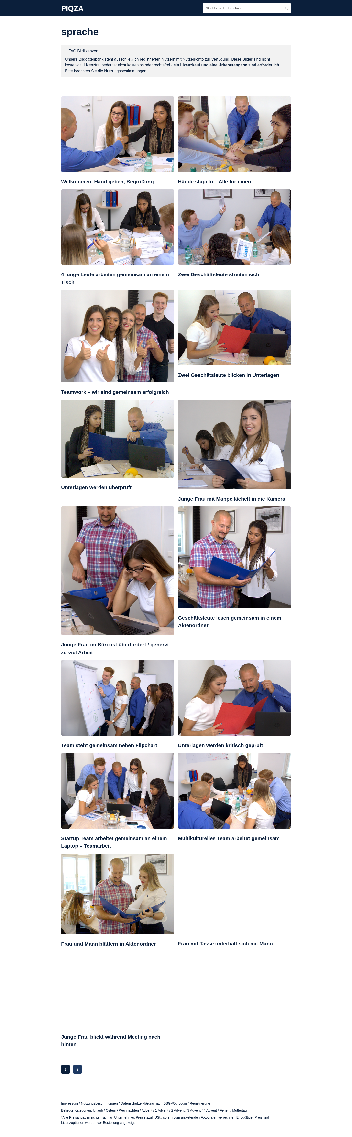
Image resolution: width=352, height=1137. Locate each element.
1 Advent (161, 1110)
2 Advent (178, 1110)
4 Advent (210, 1110)
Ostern (111, 1110)
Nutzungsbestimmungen (99, 1103)
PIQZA (72, 8)
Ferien (225, 1110)
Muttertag (239, 1110)
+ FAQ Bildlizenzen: (82, 51)
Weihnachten (129, 1110)
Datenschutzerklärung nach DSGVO (148, 1103)
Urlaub (98, 1110)
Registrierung (200, 1103)
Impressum (69, 1103)
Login (182, 1103)
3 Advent (194, 1110)
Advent (147, 1110)
